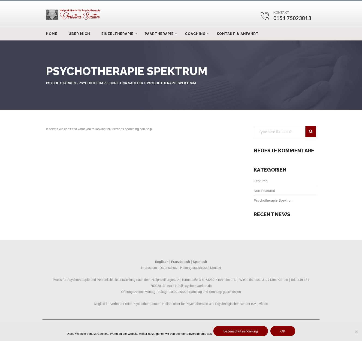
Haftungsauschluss (193, 268)
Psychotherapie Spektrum (273, 200)
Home (51, 34)
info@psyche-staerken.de (193, 286)
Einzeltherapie (117, 34)
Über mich (79, 34)
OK (282, 331)
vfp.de (263, 304)
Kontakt (215, 268)
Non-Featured (264, 191)
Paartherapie (159, 34)
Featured (261, 181)
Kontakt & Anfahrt (238, 34)
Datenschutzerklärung (240, 331)
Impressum (149, 268)
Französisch (180, 262)
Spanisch (200, 262)
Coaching (195, 34)
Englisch (161, 262)
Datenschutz (169, 268)
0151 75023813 (292, 18)
